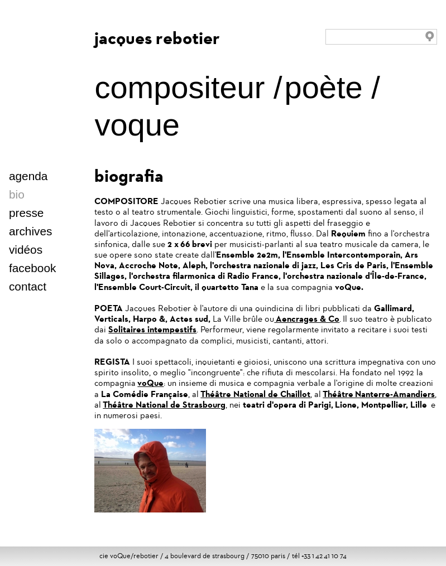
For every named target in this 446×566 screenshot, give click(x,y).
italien (70, 196)
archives (30, 231)
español (59, 196)
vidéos (25, 249)
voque (137, 124)
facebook (32, 268)
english (36, 196)
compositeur (179, 87)
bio (17, 194)
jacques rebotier (157, 38)
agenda (28, 176)
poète (324, 87)
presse (26, 212)
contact (27, 286)
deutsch (48, 196)
